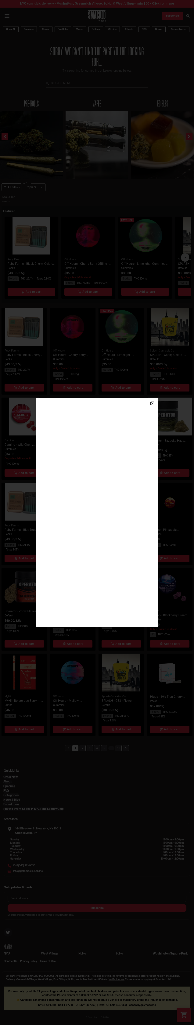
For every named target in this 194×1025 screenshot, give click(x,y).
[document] (97, 512)
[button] (152, 403)
